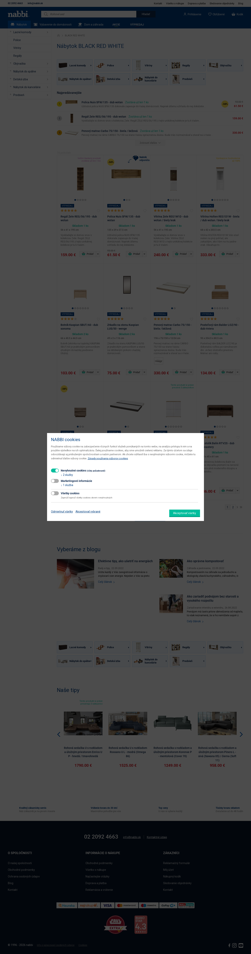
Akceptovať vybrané (87, 511)
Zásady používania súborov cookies (108, 458)
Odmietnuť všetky (62, 511)
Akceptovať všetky (184, 513)
